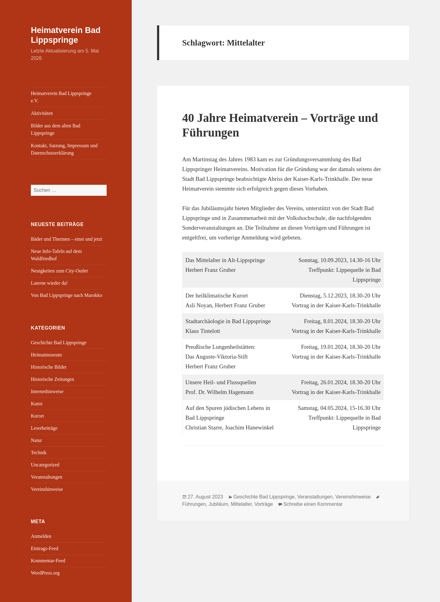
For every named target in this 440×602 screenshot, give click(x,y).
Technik (38, 452)
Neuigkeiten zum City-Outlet (59, 270)
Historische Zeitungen (52, 379)
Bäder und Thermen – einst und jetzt (66, 239)
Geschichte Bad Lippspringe (58, 342)
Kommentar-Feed (48, 560)
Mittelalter (241, 504)
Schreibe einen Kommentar (313, 504)
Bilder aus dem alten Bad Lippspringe (55, 129)
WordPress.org (45, 572)
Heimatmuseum (46, 354)
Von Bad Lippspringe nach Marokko (66, 295)
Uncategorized (45, 464)
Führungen (194, 504)
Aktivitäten (42, 113)
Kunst (36, 403)
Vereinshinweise (47, 489)
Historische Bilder (49, 367)
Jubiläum (218, 504)
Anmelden (41, 536)
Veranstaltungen (46, 477)
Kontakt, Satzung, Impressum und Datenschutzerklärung (64, 149)
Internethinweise (47, 391)
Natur (36, 440)
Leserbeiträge (44, 428)
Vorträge (264, 504)
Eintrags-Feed (44, 548)
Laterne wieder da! (49, 283)
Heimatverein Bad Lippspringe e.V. (61, 97)
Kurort (37, 415)
